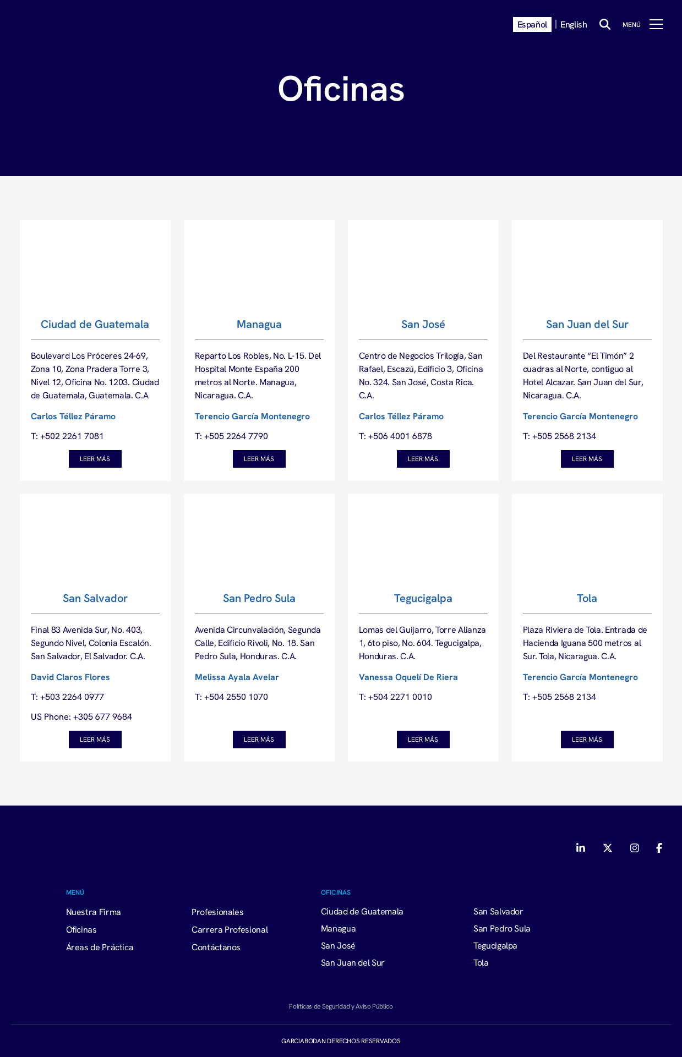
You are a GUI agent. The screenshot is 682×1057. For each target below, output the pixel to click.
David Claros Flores (70, 676)
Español (532, 24)
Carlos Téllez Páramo (73, 415)
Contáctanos (216, 946)
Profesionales (217, 911)
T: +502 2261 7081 (67, 435)
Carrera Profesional (230, 929)
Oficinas (81, 929)
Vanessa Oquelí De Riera (408, 676)
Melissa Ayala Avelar (237, 676)
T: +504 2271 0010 (395, 696)
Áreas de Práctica (100, 946)
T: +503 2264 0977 (67, 696)
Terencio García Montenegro (252, 415)
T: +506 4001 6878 (395, 435)
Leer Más (95, 458)
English (573, 24)
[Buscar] (605, 24)
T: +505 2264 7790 (231, 435)
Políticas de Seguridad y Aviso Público (340, 1006)
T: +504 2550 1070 (231, 696)
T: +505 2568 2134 (559, 435)
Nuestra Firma (93, 911)
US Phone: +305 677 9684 (81, 716)
